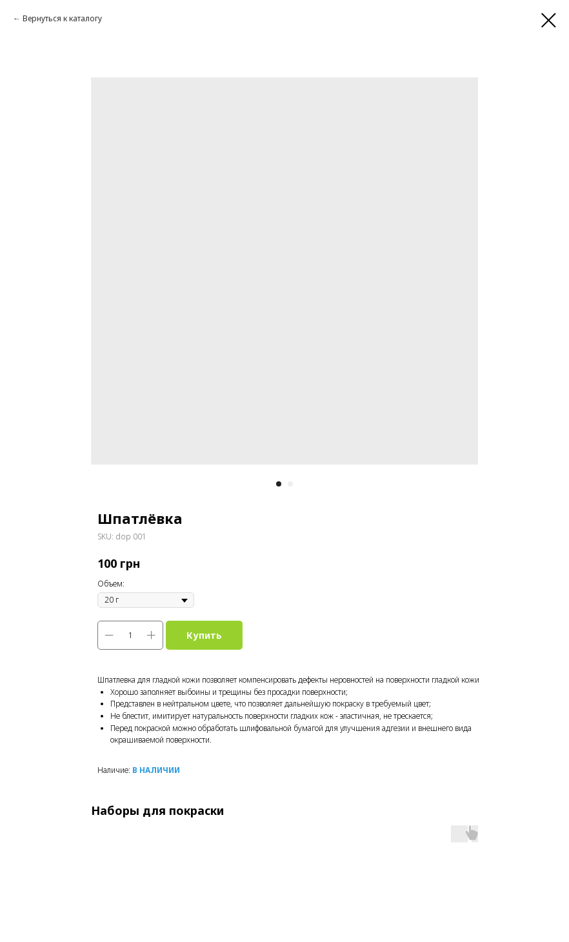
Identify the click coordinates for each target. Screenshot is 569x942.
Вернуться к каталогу (62, 18)
